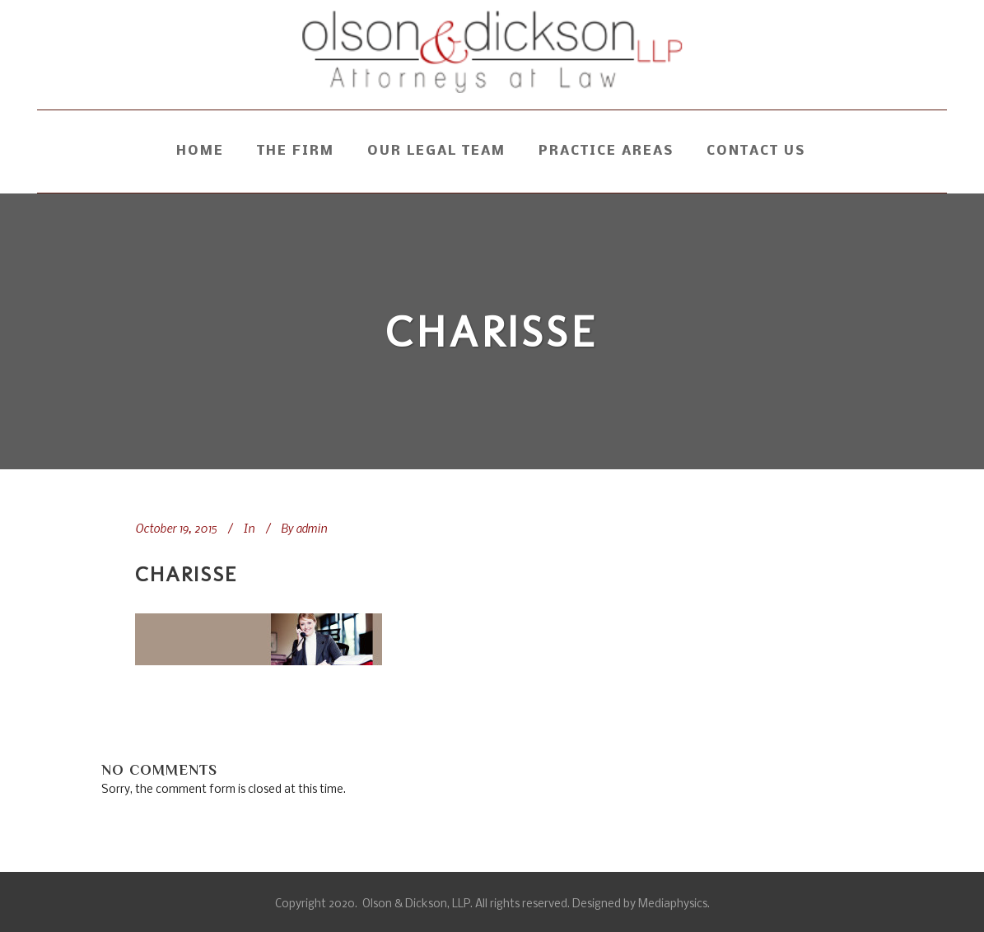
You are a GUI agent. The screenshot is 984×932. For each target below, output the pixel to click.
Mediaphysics (672, 904)
